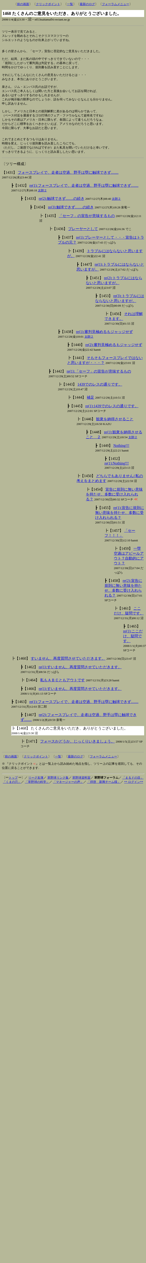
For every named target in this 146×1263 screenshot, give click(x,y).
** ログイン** (133, 792)
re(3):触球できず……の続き (71, 218)
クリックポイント (48, 4)
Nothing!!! (121, 456)
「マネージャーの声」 (68, 792)
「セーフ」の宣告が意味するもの (87, 227)
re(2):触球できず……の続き (61, 209)
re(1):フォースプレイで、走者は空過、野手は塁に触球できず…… (84, 196)
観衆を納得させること (114, 430)
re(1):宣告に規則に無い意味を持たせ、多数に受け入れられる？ (119, 523)
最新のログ (87, 4)
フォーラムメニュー (115, 4)
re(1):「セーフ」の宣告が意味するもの (99, 382)
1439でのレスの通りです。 (99, 395)
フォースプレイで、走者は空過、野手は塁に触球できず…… (68, 183)
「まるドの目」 (132, 788)
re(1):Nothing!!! (116, 474)
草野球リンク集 (58, 788)
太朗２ (42, 201)
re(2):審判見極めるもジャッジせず (113, 356)
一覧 (70, 4)
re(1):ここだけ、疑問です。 (133, 647)
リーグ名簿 (35, 788)
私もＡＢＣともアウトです (62, 691)
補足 (90, 408)
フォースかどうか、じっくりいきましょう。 (77, 752)
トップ (13, 788)
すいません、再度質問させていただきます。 (68, 669)
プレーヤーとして (83, 240)
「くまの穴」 (12, 792)
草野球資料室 (81, 788)
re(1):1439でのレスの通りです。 (112, 417)
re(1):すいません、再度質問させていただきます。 (80, 678)
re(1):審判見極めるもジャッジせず (104, 343)
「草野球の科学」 (37, 792)
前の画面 (23, 4)
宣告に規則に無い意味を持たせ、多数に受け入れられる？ (114, 505)
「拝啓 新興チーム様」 (103, 792)
